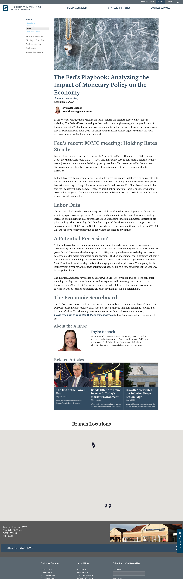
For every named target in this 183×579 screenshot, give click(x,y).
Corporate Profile (84, 575)
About (29, 20)
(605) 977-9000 (10, 533)
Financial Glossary (34, 31)
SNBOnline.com (147, 2)
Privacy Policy (82, 572)
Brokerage (31, 26)
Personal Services (77, 8)
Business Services (160, 8)
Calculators (45, 572)
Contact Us (45, 569)
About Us (80, 569)
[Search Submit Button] (177, 2)
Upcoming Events (34, 52)
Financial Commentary (66, 98)
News (29, 29)
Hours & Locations (48, 575)
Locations (31, 23)
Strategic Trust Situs (119, 8)
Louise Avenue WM (15, 527)
